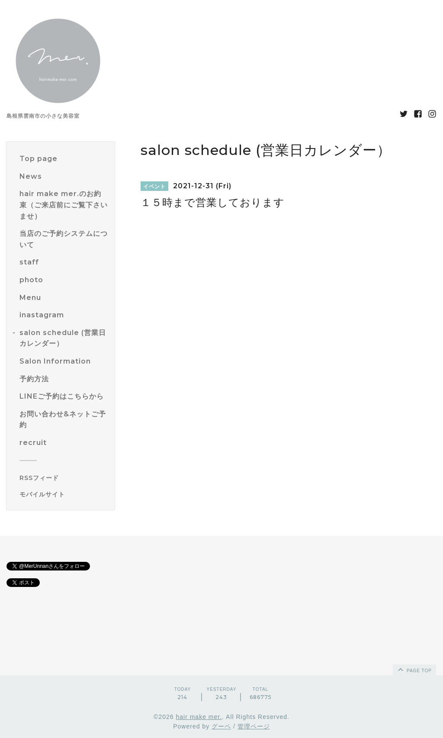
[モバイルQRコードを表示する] (63, 494)
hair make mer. (199, 716)
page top (414, 669)
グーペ (221, 726)
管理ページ (254, 726)
